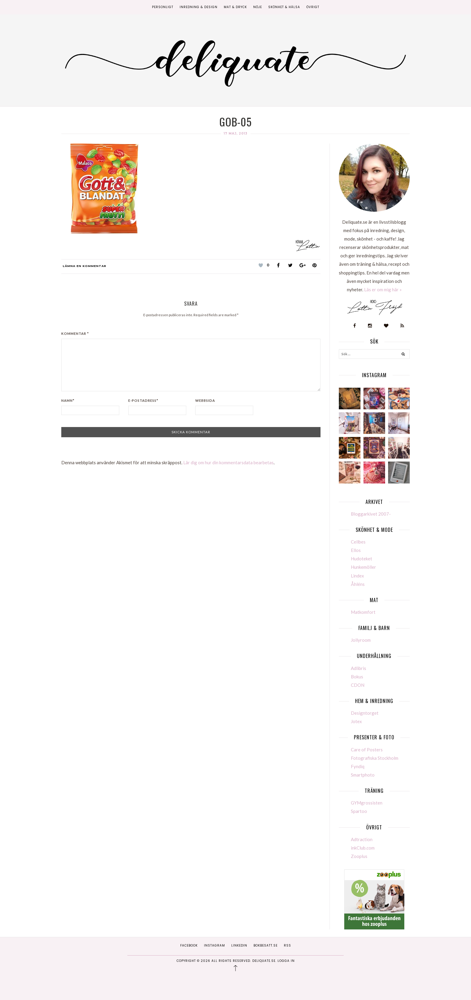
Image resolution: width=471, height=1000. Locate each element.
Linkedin (239, 945)
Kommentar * (75, 333)
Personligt (162, 7)
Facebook (189, 945)
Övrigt (312, 7)
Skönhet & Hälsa (284, 7)
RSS (287, 945)
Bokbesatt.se (266, 945)
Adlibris (358, 668)
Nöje (257, 7)
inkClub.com (363, 847)
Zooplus (359, 856)
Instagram (214, 945)
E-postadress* (143, 400)
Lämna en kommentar (84, 266)
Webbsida (205, 400)
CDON (357, 685)
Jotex (356, 721)
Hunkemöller (363, 567)
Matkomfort (363, 612)
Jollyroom (361, 640)
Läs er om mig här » (383, 289)
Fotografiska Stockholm (374, 758)
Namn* (67, 400)
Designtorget (364, 713)
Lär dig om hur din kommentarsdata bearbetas (228, 462)
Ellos (356, 550)
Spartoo (359, 811)
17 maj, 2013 (236, 133)
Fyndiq (357, 766)
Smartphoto (363, 774)
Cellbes (358, 541)
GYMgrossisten (366, 802)
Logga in (286, 961)
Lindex (357, 575)
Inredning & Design (198, 7)
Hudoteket (361, 558)
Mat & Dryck (235, 7)
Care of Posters (367, 749)
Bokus (357, 676)
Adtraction (361, 839)
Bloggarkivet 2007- (371, 514)
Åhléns (358, 584)
